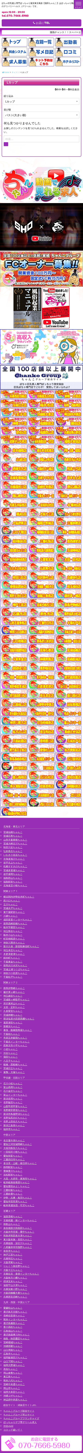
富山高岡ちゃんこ (12, 1087)
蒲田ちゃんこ (10, 1056)
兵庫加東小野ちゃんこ (15, 1289)
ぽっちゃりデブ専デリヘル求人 (20, 1422)
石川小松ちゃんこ (12, 1083)
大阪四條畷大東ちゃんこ (16, 1292)
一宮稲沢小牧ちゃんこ (15, 1151)
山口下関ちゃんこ (12, 1361)
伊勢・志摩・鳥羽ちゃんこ (17, 1197)
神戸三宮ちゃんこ (12, 1254)
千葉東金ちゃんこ (12, 961)
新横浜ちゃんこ (11, 1026)
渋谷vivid (8, 1426)
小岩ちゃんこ (10, 1049)
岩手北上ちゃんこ (12, 862)
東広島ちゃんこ (11, 1376)
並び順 (7, 109)
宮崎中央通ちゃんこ (14, 1384)
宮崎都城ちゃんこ (12, 1342)
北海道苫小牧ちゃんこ (15, 885)
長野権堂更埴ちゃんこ (15, 1110)
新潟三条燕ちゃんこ (14, 1125)
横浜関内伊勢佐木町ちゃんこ (18, 896)
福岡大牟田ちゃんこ (14, 1391)
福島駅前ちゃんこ (12, 881)
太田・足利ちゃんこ (14, 1007)
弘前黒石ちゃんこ (12, 851)
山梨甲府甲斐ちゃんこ (15, 1106)
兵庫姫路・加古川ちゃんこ (17, 1243)
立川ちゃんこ (10, 904)
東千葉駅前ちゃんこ (14, 912)
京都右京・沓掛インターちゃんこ (21, 1273)
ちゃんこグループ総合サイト (18, 1410)
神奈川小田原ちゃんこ (15, 973)
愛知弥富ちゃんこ (12, 1155)
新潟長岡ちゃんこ (12, 1098)
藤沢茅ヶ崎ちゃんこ (14, 992)
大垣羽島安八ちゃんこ (15, 1148)
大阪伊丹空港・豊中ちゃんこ (18, 1231)
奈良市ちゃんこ (11, 1250)
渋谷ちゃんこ (10, 1053)
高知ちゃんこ (10, 1369)
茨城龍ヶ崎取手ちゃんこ (16, 999)
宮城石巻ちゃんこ (12, 835)
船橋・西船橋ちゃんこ (15, 1064)
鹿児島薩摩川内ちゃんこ (16, 1334)
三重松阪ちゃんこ (12, 1190)
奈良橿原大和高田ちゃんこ (17, 1228)
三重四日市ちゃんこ (14, 1159)
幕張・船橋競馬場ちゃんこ (17, 1030)
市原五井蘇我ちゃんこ (15, 1037)
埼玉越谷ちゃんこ (12, 995)
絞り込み (8, 96)
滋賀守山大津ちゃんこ (15, 1285)
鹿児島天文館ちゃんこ (15, 1311)
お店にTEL (41, 23)
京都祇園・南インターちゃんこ (20, 1220)
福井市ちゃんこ (11, 1129)
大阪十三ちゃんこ (12, 1270)
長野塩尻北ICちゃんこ (15, 1117)
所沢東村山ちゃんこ (14, 1003)
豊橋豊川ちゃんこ (12, 1170)
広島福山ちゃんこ (12, 1330)
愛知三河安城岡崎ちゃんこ (17, 1144)
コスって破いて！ (12, 1429)
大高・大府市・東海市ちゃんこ (20, 1178)
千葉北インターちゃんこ (16, 1041)
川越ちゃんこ (10, 915)
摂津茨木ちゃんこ (12, 1281)
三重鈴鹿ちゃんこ (12, 1193)
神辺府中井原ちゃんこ (15, 1399)
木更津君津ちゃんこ (14, 954)
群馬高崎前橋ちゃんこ (15, 923)
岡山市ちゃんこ (11, 1388)
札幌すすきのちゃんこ (15, 866)
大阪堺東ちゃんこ (12, 1262)
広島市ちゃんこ (11, 1353)
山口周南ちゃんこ (12, 1350)
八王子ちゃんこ (11, 1060)
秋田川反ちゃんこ (12, 847)
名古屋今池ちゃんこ (14, 1140)
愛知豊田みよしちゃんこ (16, 1186)
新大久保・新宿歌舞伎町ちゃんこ (21, 946)
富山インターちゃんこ (15, 1094)
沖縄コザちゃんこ (12, 1395)
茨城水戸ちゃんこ (12, 908)
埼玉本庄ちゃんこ (12, 950)
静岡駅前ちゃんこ (12, 1167)
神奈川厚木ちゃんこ (14, 942)
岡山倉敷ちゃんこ (12, 1372)
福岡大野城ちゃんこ (14, 1365)
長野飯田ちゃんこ (12, 1102)
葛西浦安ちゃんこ (12, 1022)
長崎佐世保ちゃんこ (14, 1315)
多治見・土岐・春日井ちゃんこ (20, 1163)
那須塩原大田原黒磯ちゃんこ (18, 1018)
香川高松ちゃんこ (12, 1327)
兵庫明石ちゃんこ (12, 1258)
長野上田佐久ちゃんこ (15, 1121)
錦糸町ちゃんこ (11, 957)
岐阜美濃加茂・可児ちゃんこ (18, 1205)
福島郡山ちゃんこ (12, 878)
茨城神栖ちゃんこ (12, 1014)
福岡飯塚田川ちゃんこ (15, 1357)
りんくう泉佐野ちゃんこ (16, 1266)
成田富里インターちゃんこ (17, 919)
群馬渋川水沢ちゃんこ (15, 965)
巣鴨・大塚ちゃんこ (14, 1072)
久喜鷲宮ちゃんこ (12, 1011)
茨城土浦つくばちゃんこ (16, 969)
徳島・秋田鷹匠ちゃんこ (16, 1338)
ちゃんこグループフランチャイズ (21, 1418)
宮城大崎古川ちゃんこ (15, 843)
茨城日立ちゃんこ (12, 1068)
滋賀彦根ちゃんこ (12, 1216)
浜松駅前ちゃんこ (12, 1174)
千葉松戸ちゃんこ (12, 976)
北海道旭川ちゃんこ (14, 858)
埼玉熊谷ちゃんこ (12, 931)
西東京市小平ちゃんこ (15, 1045)
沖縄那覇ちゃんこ (12, 1346)
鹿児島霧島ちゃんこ (14, 1323)
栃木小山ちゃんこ (12, 934)
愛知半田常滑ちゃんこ (15, 1201)
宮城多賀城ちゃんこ (14, 870)
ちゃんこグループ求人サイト (18, 1414)
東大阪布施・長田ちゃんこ (17, 1239)
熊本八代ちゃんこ (12, 1380)
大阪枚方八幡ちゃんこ (15, 1277)
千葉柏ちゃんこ (11, 1034)
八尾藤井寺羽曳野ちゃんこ (17, 1247)
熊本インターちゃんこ (15, 1319)
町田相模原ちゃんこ (14, 938)
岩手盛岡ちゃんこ (12, 874)
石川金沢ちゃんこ (12, 1091)
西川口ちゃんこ (11, 900)
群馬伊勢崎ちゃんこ (14, 988)
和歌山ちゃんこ (11, 1224)
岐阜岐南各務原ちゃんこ (16, 1182)
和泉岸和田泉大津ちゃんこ (17, 1235)
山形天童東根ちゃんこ (15, 839)
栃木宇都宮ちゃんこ (14, 927)
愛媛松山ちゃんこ (12, 1307)
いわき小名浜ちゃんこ (15, 855)
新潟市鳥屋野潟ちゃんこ (16, 1114)
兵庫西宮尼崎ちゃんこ (15, 1296)
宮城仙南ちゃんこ (12, 832)
